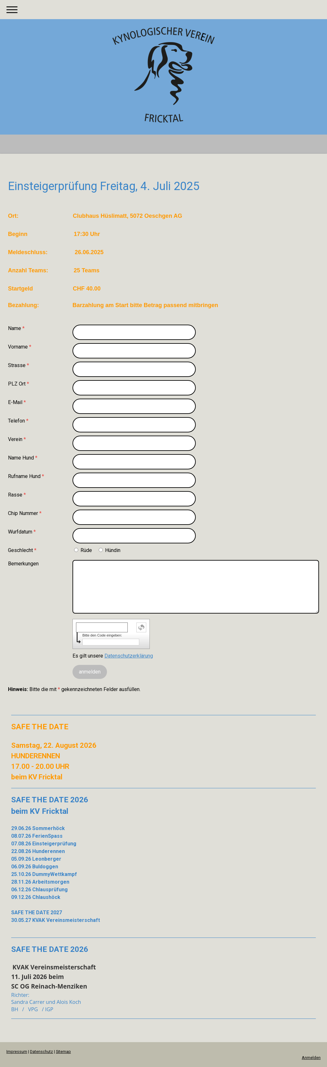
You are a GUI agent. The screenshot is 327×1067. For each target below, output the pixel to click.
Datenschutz (41, 1051)
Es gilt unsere (112, 656)
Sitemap (63, 1051)
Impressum (16, 1051)
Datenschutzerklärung (128, 656)
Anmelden (311, 1057)
